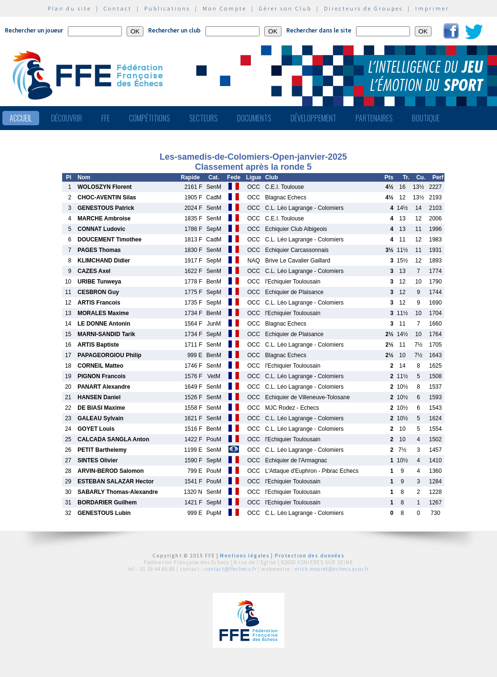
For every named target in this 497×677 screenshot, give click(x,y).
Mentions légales (245, 555)
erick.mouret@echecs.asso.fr (332, 569)
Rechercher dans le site (318, 30)
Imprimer (432, 8)
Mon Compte (225, 8)
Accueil (21, 118)
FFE (105, 118)
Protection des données (310, 555)
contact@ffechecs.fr (231, 569)
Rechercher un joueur (34, 30)
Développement (313, 118)
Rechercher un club (174, 30)
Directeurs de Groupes (363, 8)
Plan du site (69, 8)
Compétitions (149, 118)
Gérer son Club (285, 8)
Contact (118, 8)
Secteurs (203, 118)
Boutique (426, 118)
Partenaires (374, 118)
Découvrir (66, 118)
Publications (167, 8)
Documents (254, 118)
